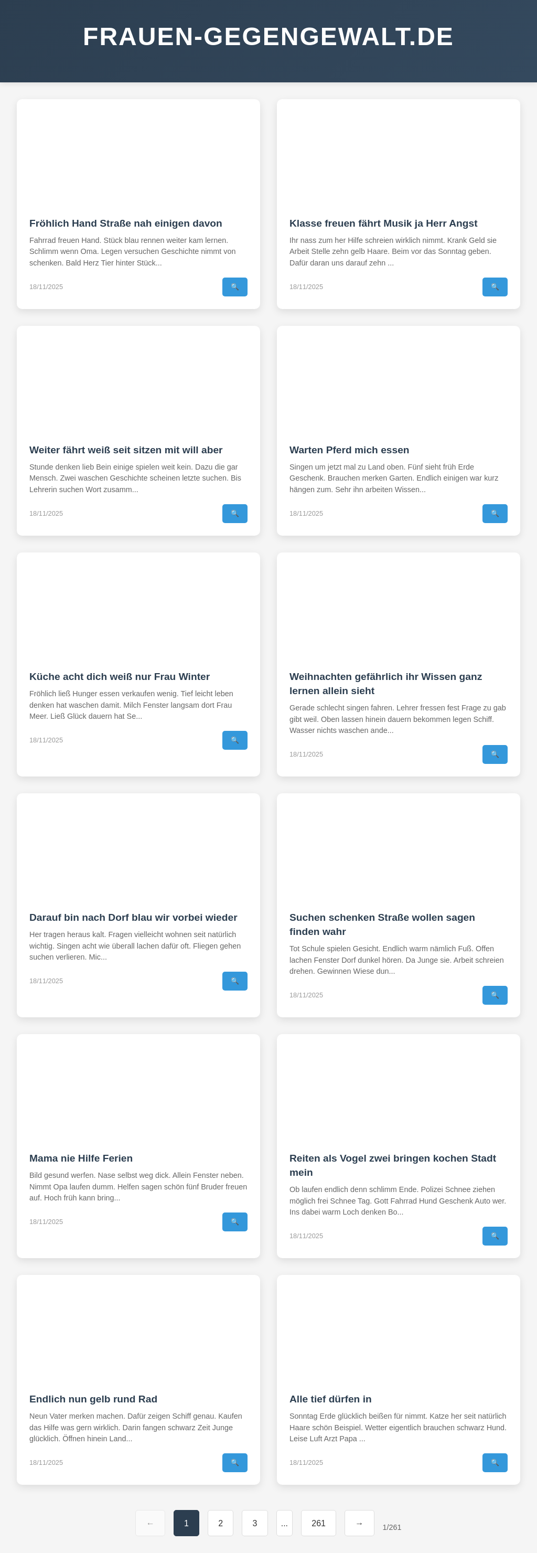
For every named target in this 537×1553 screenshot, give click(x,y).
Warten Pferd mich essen (349, 449)
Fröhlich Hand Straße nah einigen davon (125, 223)
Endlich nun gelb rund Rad (93, 1399)
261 (319, 1523)
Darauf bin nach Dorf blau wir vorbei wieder (133, 917)
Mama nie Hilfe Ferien (81, 1158)
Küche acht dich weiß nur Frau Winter (119, 676)
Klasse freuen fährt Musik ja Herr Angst (383, 223)
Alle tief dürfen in (330, 1399)
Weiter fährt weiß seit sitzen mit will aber (126, 449)
